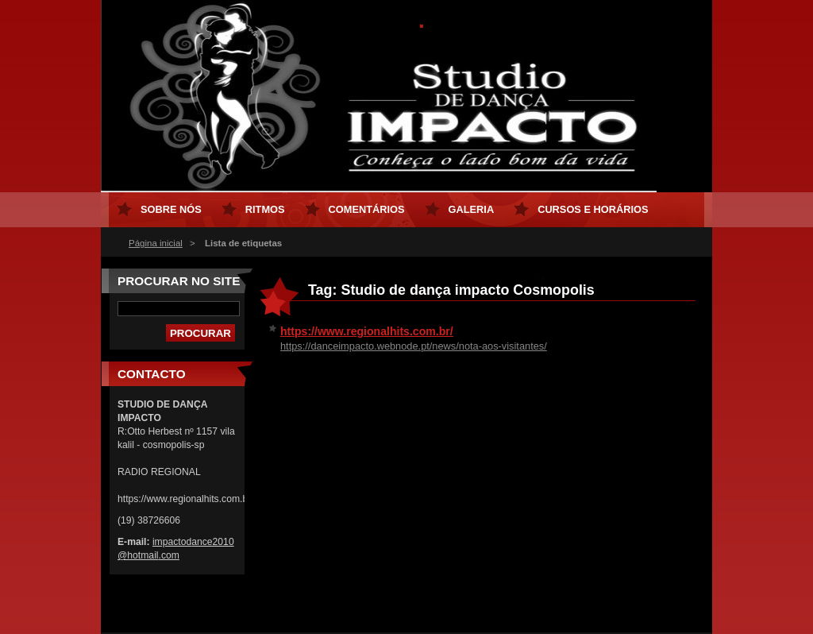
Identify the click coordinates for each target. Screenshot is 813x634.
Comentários (367, 209)
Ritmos (265, 209)
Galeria (472, 209)
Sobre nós (171, 209)
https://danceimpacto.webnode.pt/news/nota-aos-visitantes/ (413, 346)
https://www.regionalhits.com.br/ (366, 331)
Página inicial (156, 243)
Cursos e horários (593, 209)
